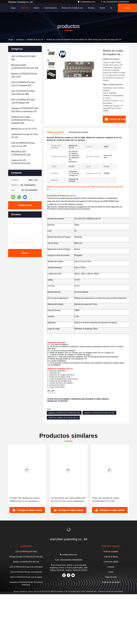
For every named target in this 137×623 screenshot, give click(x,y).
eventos (91, 8)
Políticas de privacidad (111, 582)
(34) (23, 101)
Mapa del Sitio (111, 577)
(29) (20, 153)
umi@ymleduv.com (87, 2)
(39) (23, 57)
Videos (36, 8)
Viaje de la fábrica (111, 557)
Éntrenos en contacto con (72, 8)
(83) (23, 83)
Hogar (13, 8)
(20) (23, 144)
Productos (25, 8)
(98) (23, 92)
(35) (22, 120)
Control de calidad (111, 562)
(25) (24, 135)
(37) (24, 109)
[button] (13, 476)
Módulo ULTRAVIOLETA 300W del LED (64, 413)
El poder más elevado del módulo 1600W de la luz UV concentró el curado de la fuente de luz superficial (26, 500)
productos (20, 39)
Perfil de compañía (111, 552)
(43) (24, 66)
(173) (23, 129)
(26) (20, 161)
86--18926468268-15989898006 (115, 2)
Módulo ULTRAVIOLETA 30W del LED (99, 413)
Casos (111, 572)
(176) (24, 75)
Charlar (127, 8)
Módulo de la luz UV (35, 39)
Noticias (111, 567)
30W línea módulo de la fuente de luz (63, 418)
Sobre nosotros (50, 8)
